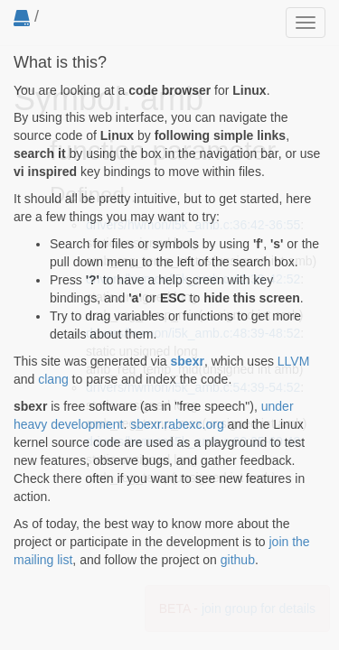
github (238, 559)
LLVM (294, 361)
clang (53, 379)
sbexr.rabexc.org (177, 424)
